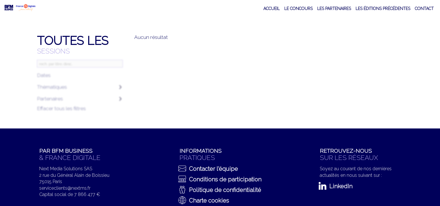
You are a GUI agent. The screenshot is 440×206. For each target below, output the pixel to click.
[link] (271, 8)
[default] (298, 8)
